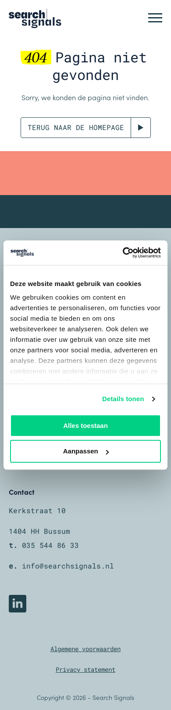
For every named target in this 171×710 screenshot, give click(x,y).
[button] (155, 17)
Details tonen (123, 398)
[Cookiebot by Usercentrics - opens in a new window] (123, 252)
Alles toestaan (85, 425)
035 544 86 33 (50, 545)
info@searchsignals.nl (68, 565)
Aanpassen (86, 451)
